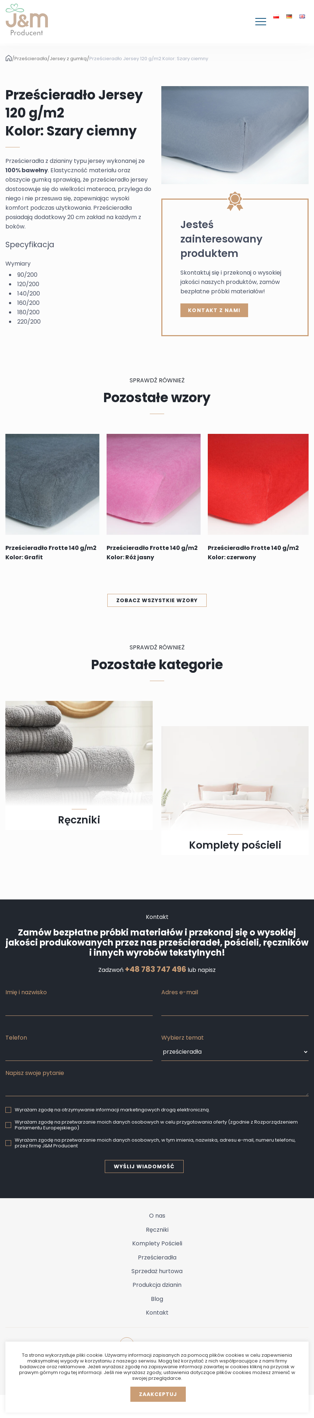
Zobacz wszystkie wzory (157, 600)
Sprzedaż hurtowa (157, 1271)
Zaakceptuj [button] (158, 1394)
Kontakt (157, 1312)
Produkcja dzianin (157, 1285)
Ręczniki (157, 1230)
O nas (157, 1216)
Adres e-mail (179, 992)
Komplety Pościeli (157, 1243)
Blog (157, 1299)
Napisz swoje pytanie (34, 1073)
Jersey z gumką (68, 59)
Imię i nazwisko (26, 992)
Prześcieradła (30, 59)
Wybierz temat (182, 1038)
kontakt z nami (214, 310)
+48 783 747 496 (155, 969)
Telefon (16, 1038)
